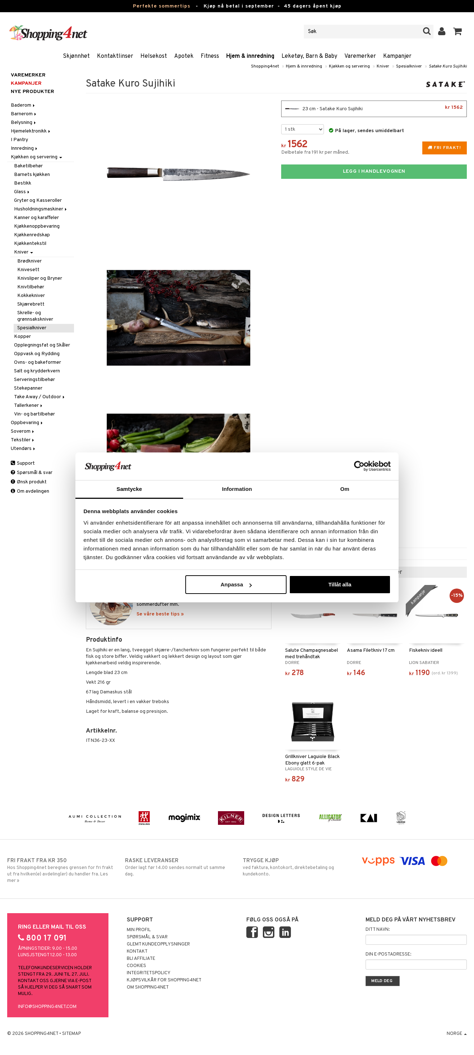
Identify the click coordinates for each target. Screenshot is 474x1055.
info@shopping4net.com (47, 1007)
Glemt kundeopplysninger (158, 944)
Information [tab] (237, 489)
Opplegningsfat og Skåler (42, 345)
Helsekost (153, 56)
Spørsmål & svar (31, 473)
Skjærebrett (31, 304)
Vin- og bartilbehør (34, 414)
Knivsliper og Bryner (39, 278)
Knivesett (28, 270)
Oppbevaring (27, 423)
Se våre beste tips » (160, 614)
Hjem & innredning (250, 56)
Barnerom (24, 114)
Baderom (23, 105)
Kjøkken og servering (349, 66)
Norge (457, 1034)
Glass (22, 192)
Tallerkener (28, 406)
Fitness (210, 56)
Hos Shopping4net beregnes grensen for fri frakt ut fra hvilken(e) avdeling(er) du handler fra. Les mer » (60, 870)
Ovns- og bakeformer (37, 362)
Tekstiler (23, 440)
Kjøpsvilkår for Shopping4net (164, 980)
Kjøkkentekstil (30, 244)
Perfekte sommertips (161, 6)
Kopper (22, 337)
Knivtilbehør (30, 287)
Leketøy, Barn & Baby (309, 56)
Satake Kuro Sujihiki (448, 66)
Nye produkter (32, 92)
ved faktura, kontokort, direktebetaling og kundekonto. (296, 867)
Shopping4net (265, 66)
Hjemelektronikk (31, 131)
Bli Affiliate (141, 959)
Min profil (139, 930)
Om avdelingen (30, 491)
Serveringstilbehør (34, 380)
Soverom (23, 431)
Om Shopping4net (148, 987)
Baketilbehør (28, 166)
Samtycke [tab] (129, 489)
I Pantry (19, 140)
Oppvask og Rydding (37, 354)
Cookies (136, 966)
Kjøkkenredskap (32, 235)
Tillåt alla (339, 584)
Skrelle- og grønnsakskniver (35, 316)
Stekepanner (28, 388)
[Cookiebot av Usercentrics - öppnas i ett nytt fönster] (359, 466)
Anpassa (236, 584)
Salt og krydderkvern (37, 371)
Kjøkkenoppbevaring (37, 226)
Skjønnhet (76, 56)
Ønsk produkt (29, 482)
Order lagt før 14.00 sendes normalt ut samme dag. (178, 867)
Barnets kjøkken (32, 175)
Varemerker (360, 56)
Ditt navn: (378, 930)
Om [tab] (344, 489)
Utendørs (23, 449)
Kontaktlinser (115, 56)
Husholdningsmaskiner (41, 209)
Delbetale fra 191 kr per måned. (315, 152)
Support (23, 463)
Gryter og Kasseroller (38, 200)
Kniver (383, 66)
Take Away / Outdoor (40, 397)
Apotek (184, 56)
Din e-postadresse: (388, 954)
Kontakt (137, 951)
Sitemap (71, 1034)
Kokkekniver (31, 296)
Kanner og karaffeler (36, 218)
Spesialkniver (409, 66)
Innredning (24, 148)
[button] (457, 31)
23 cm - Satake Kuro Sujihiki (374, 109)
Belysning (24, 123)
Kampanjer (397, 56)
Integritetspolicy (149, 973)
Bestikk (22, 183)
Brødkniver (29, 261)
